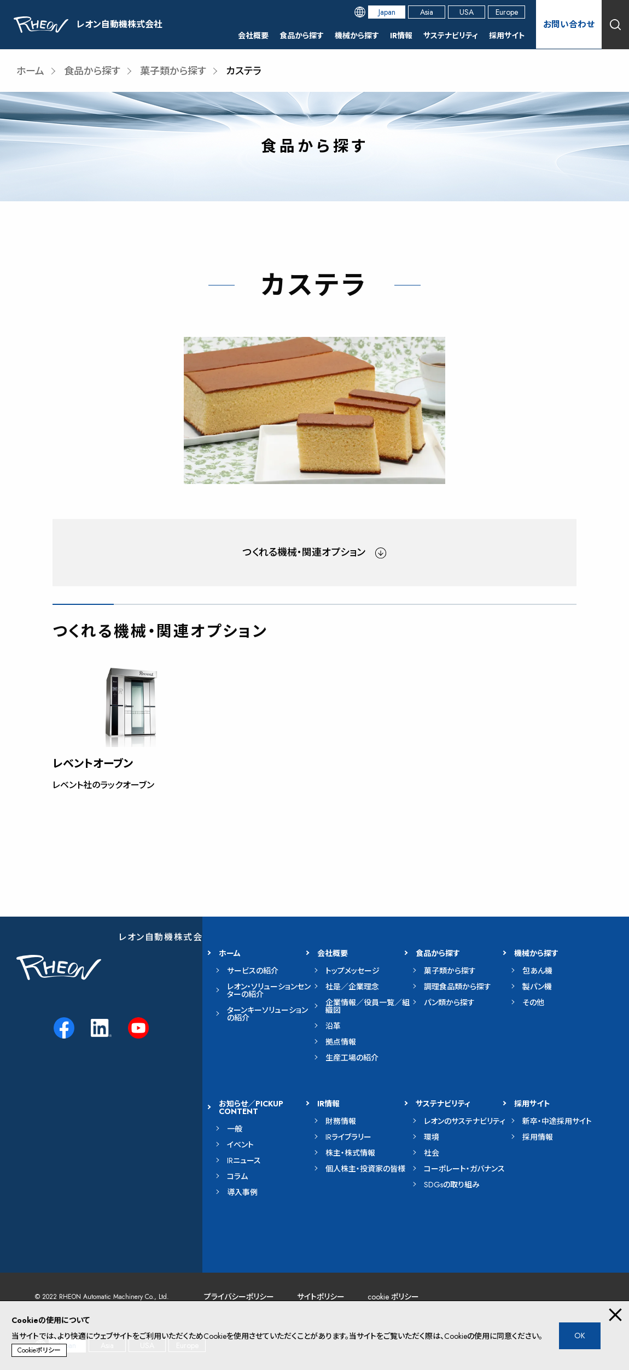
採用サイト (507, 35)
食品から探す (301, 35)
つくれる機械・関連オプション (304, 552)
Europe (507, 12)
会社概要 (253, 35)
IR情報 (401, 35)
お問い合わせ (569, 24)
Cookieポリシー (39, 1350)
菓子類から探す (173, 71)
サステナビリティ (450, 35)
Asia (426, 12)
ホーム (30, 71)
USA (466, 12)
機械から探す (357, 35)
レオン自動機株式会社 (165, 937)
